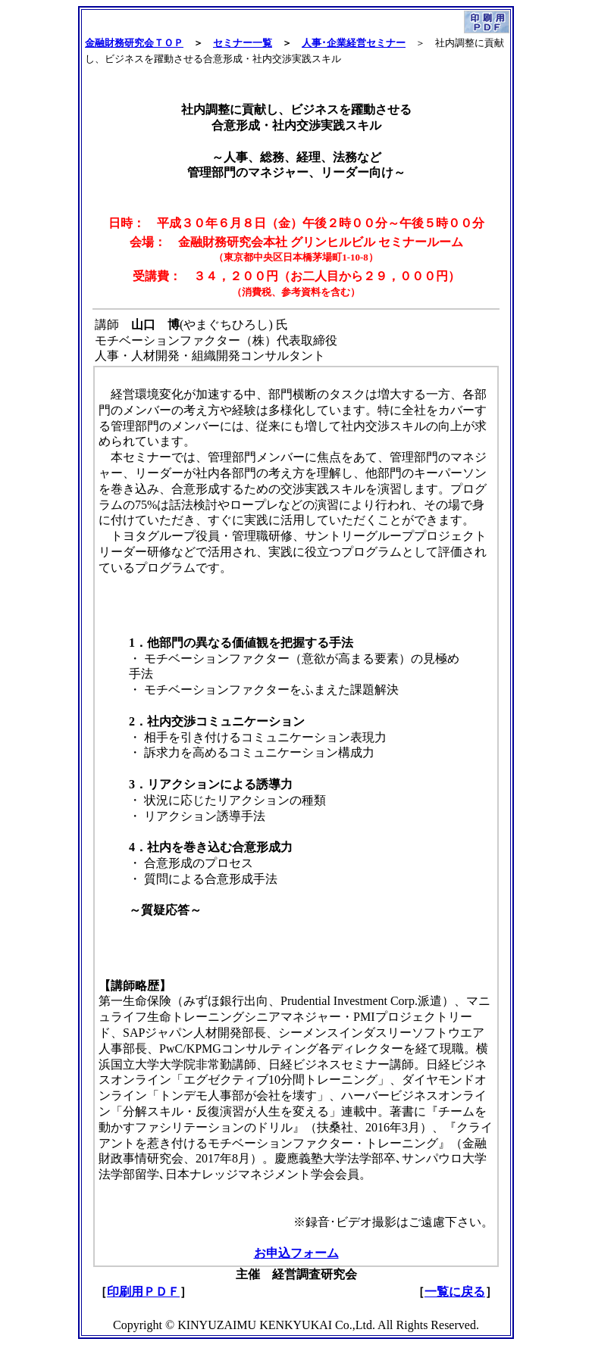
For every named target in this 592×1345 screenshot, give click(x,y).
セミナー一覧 (242, 42)
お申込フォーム (296, 1253)
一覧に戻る (454, 1291)
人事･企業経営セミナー (354, 42)
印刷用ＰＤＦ (143, 1291)
